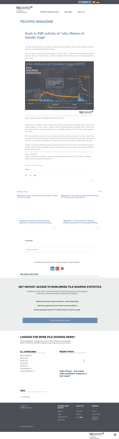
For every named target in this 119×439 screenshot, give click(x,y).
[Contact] (84, 2)
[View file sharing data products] (60, 320)
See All (100, 191)
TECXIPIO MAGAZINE (36, 21)
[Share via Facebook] (26, 175)
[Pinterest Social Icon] (62, 268)
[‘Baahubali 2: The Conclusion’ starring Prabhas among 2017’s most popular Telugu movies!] (81, 206)
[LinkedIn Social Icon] (52, 268)
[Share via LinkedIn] (35, 175)
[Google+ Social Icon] (57, 268)
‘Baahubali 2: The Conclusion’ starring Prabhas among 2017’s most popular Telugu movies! (80, 222)
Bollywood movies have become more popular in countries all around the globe (35, 222)
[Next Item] (84, 360)
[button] (51, 12)
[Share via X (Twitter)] (30, 175)
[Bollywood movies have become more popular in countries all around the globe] (37, 206)
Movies (27, 169)
